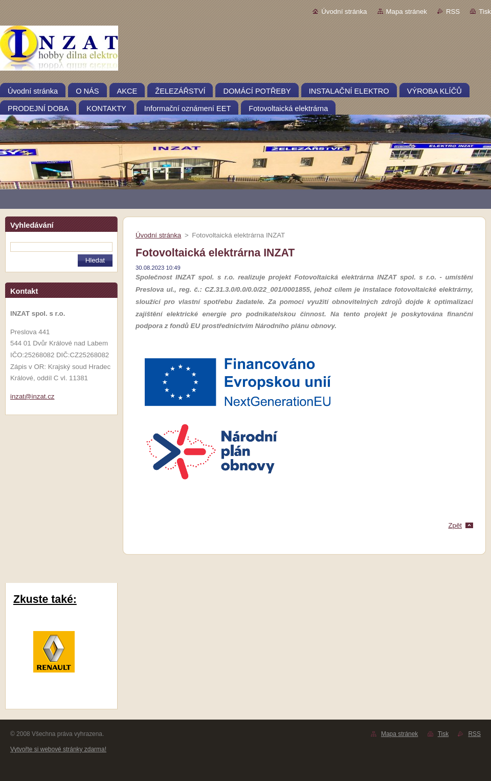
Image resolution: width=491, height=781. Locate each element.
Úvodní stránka (344, 11)
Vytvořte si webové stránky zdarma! (58, 749)
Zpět (455, 525)
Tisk (485, 11)
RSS (453, 11)
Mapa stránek (406, 11)
